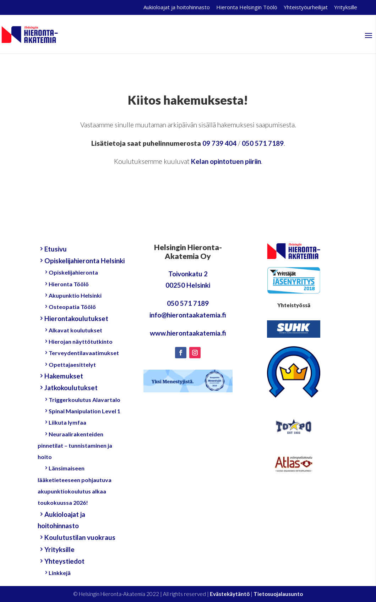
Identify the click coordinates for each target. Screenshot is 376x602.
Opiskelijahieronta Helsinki (84, 260)
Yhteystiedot (64, 561)
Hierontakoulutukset (76, 318)
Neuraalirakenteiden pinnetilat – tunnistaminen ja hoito (75, 445)
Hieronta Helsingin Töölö (246, 8)
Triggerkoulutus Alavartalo (84, 399)
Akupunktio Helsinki (75, 295)
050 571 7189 (263, 143)
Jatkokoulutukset (71, 387)
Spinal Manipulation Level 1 (84, 411)
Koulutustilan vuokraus (79, 537)
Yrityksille (345, 8)
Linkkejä (60, 572)
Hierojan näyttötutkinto (81, 341)
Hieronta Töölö (69, 284)
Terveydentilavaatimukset (84, 352)
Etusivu (55, 249)
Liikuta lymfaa (67, 422)
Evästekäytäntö (230, 594)
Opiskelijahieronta (73, 272)
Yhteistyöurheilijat (306, 8)
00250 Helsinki (187, 285)
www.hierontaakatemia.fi (188, 333)
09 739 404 (219, 143)
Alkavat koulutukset (75, 330)
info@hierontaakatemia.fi (187, 315)
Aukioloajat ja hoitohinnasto (176, 8)
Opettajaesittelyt (72, 364)
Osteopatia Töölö (72, 306)
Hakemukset (63, 376)
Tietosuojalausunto (278, 594)
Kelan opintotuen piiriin (226, 161)
